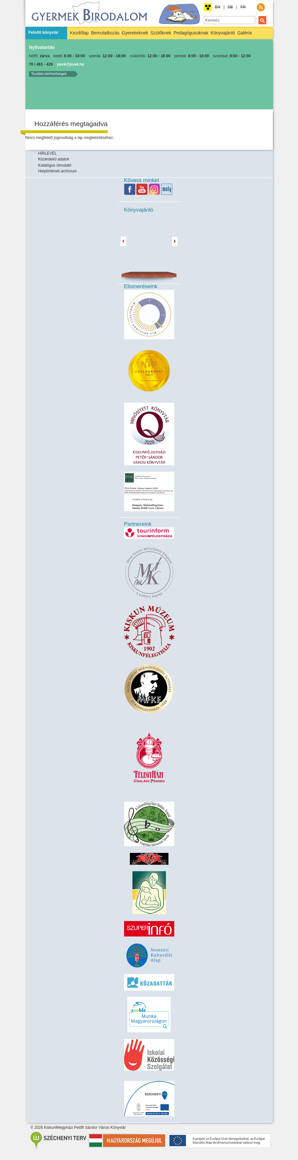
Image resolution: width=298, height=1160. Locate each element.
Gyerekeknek (135, 32)
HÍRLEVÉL (47, 153)
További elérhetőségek (49, 74)
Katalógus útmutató (54, 165)
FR (243, 7)
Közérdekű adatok (53, 159)
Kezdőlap (79, 32)
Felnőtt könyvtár (44, 32)
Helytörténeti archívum (57, 171)
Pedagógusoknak (191, 32)
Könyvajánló (223, 32)
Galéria (244, 32)
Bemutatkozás (105, 32)
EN (218, 7)
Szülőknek (160, 32)
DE (230, 7)
